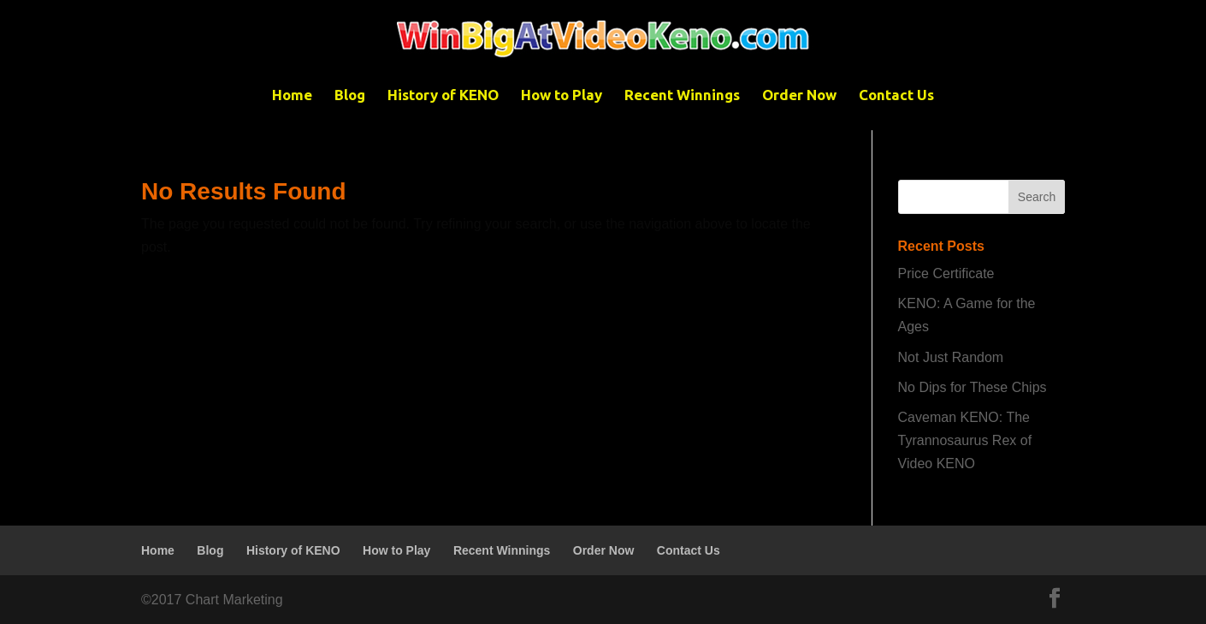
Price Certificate (946, 273)
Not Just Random (951, 357)
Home (292, 96)
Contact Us (896, 96)
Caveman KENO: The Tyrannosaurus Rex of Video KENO (965, 440)
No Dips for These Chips (972, 387)
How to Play (561, 96)
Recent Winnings (682, 96)
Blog (349, 96)
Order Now (799, 96)
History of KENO (443, 96)
